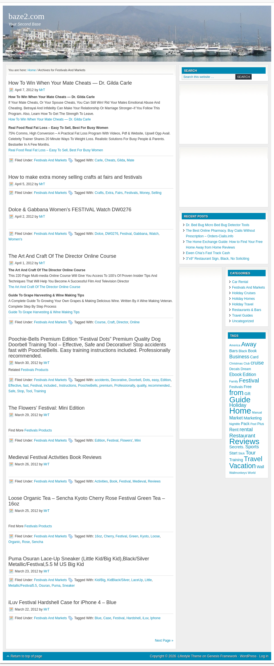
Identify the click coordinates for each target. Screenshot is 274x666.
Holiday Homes (243, 299)
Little (148, 580)
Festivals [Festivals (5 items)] (236, 387)
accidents (102, 380)
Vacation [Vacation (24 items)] (242, 466)
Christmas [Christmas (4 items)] (236, 363)
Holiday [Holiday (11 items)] (237, 405)
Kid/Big (100, 580)
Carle (99, 160)
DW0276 (111, 234)
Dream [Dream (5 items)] (246, 369)
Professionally (124, 385)
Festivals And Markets (50, 160)
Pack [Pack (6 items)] (245, 424)
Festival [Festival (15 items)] (249, 380)
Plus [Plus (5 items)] (260, 424)
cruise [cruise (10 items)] (257, 363)
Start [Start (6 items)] (233, 453)
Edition (165, 380)
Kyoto (144, 536)
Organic (14, 542)
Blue (98, 618)
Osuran (44, 586)
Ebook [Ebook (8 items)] (235, 374)
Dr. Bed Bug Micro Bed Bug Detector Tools (217, 225)
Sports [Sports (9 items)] (252, 446)
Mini (137, 440)
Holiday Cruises (244, 293)
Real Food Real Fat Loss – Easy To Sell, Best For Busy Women (55, 150)
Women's (15, 239)
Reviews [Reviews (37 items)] (244, 441)
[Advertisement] (210, 115)
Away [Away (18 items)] (248, 344)
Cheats (110, 160)
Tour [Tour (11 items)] (251, 453)
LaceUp (137, 580)
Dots (146, 380)
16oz (98, 536)
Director (122, 322)
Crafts (99, 193)
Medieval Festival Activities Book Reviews (54, 457)
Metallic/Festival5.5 (22, 586)
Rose (26, 542)
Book (113, 481)
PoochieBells (87, 385)
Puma (56, 586)
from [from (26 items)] (236, 392)
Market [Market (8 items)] (236, 418)
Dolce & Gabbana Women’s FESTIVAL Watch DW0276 (69, 209)
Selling (156, 193)
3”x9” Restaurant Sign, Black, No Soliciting (217, 259)
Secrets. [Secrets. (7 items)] (236, 447)
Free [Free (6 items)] (248, 387)
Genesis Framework (222, 656)
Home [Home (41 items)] (240, 410)
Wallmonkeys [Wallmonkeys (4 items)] (238, 472)
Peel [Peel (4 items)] (253, 424)
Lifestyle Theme (190, 656)
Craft (111, 322)
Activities (101, 481)
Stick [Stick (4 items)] (241, 453)
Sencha (37, 542)
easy (155, 380)
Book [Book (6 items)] (252, 351)
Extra (109, 193)
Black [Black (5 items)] (243, 351)
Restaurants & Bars (246, 310)
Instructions (67, 385)
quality (141, 385)
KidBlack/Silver (118, 580)
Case (107, 618)
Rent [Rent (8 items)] (233, 429)
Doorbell (135, 380)
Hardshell (133, 618)
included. (50, 385)
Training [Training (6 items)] (236, 460)
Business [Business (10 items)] (239, 356)
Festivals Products (34, 370)
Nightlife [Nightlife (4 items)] (234, 424)
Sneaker (68, 586)
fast (25, 385)
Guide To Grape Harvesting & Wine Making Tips (44, 312)
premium (105, 385)
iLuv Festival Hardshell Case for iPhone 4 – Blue (62, 602)
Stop (20, 391)
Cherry (109, 536)
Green (133, 536)
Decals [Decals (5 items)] (234, 369)
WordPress (248, 656)
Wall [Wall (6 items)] (260, 467)
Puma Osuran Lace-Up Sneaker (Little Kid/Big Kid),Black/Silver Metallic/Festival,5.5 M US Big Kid (78, 561)
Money (145, 193)
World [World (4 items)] (252, 472)
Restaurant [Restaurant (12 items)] (242, 435)
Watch (154, 234)
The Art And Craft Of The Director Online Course (62, 256)
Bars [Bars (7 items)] (233, 351)
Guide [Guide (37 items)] (240, 399)
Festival (126, 234)
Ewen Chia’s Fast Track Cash (208, 253)
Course (100, 322)
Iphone (155, 618)
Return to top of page (26, 656)
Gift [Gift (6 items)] (247, 394)
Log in (263, 656)
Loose (155, 536)
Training (40, 391)
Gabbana (140, 234)
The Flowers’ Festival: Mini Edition (46, 408)
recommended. (159, 385)
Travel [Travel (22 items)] (253, 459)
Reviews (154, 481)
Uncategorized (243, 321)
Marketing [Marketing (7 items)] (253, 418)
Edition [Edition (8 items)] (249, 374)
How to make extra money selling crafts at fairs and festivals (75, 177)
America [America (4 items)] (234, 345)
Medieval (139, 481)
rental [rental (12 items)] (246, 429)
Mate (130, 160)
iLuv (145, 618)
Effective (14, 385)
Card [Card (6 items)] (254, 357)
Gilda (121, 160)
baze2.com (26, 16)
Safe (11, 391)
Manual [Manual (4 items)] (257, 412)
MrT (42, 90)
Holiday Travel (242, 304)
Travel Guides (242, 315)
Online (135, 322)
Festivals (131, 193)
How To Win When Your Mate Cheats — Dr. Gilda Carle (70, 83)
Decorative (119, 380)
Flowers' (126, 440)
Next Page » (164, 640)
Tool (29, 391)
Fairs (119, 193)
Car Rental (240, 282)
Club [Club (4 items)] (247, 363)
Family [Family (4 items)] (233, 381)
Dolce (99, 234)
